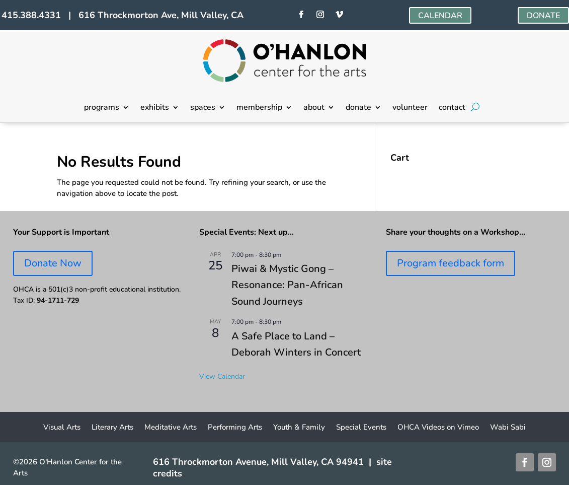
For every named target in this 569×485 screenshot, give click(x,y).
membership (259, 108)
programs (101, 108)
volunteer (410, 108)
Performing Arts (235, 428)
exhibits (154, 108)
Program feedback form (450, 263)
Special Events (361, 428)
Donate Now (53, 263)
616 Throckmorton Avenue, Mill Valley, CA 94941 (258, 462)
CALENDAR (440, 15)
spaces (202, 108)
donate (358, 108)
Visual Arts (61, 428)
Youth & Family (299, 428)
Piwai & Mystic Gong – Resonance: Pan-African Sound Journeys (287, 285)
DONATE (543, 15)
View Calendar (222, 376)
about (313, 108)
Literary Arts (112, 428)
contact (452, 108)
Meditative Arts (170, 428)
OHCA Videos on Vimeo (438, 428)
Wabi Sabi (508, 428)
